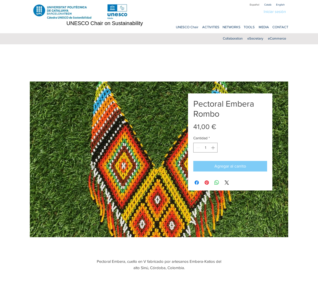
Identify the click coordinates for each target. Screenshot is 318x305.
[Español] (254, 4)
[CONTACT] (280, 27)
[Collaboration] (232, 38)
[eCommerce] (277, 38)
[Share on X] (227, 182)
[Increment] (213, 147)
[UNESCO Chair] (187, 27)
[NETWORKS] (231, 27)
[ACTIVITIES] (210, 27)
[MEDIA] (264, 27)
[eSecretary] (255, 38)
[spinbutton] (205, 147)
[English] (280, 4)
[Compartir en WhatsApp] (217, 182)
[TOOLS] (249, 27)
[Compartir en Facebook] (197, 182)
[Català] (267, 4)
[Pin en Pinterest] (207, 182)
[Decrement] (197, 147)
